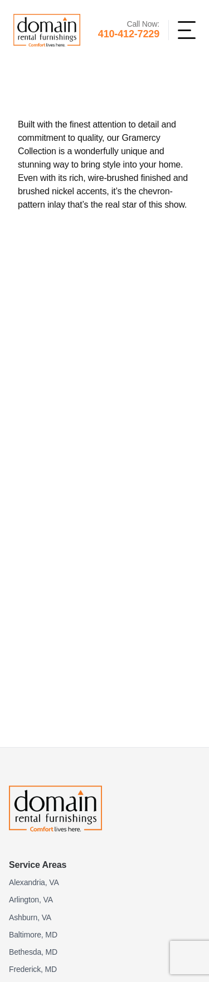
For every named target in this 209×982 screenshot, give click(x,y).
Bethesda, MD (33, 951)
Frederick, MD (33, 969)
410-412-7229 (128, 34)
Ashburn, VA (30, 917)
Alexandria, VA (34, 882)
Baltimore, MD (33, 934)
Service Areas (37, 865)
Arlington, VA (31, 899)
